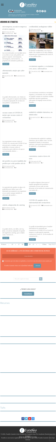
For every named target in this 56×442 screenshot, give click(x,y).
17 (19, 244)
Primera (3, 244)
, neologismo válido (40, 27)
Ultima (44, 244)
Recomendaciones (8, 33)
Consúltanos (28, 294)
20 (29, 244)
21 (33, 244)
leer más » (6, 64)
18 (22, 244)
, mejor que (12, 115)
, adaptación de (13, 205)
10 (12, 244)
